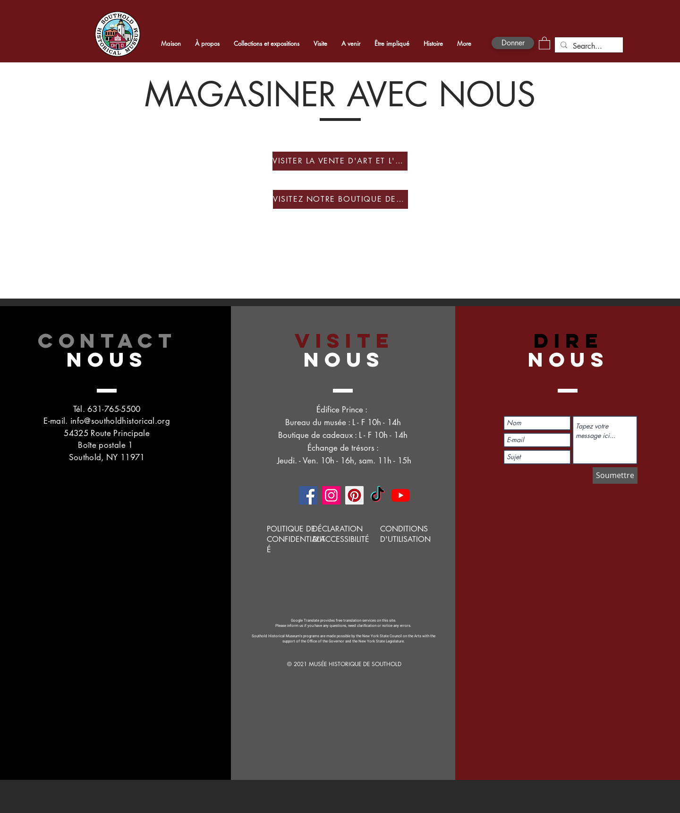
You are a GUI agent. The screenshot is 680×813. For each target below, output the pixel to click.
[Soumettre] (615, 475)
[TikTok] (377, 495)
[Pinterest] (354, 495)
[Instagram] (331, 495)
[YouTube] (400, 495)
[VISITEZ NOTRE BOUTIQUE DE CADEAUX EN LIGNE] (340, 199)
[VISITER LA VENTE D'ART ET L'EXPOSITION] (340, 161)
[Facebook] (308, 495)
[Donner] (513, 43)
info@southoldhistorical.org (120, 421)
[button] (544, 43)
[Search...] (588, 46)
